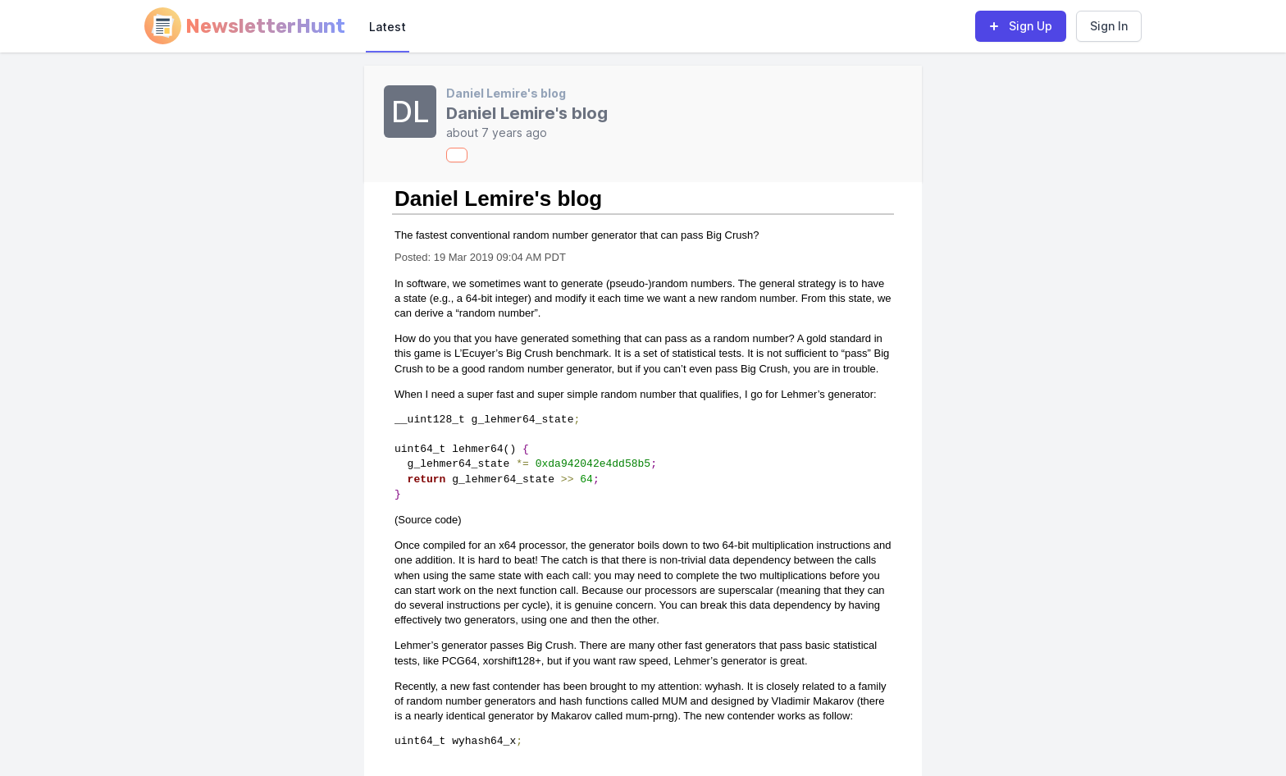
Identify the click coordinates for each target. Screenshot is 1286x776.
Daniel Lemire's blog (506, 93)
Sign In (1109, 26)
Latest (387, 27)
